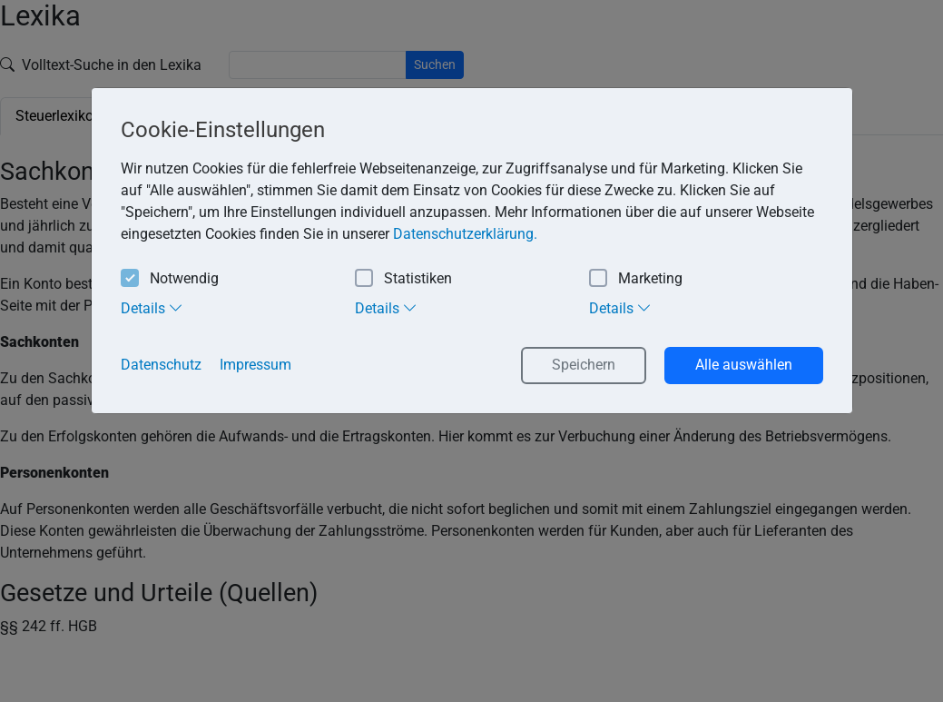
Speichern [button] (583, 364)
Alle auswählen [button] (743, 364)
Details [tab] (152, 308)
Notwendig (170, 279)
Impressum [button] (255, 364)
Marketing (636, 279)
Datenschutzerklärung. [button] (465, 233)
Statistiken (403, 279)
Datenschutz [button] (161, 364)
